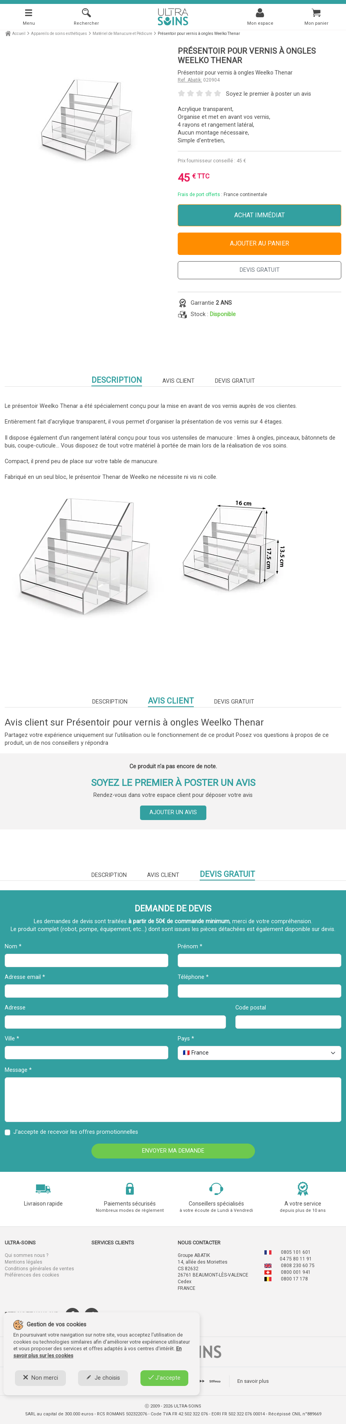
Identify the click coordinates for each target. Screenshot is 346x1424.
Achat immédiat (259, 215)
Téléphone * (193, 977)
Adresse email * (25, 977)
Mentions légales (23, 1262)
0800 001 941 (296, 1272)
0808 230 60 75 (298, 1265)
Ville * (12, 1038)
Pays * (186, 1038)
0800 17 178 (294, 1279)
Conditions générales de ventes (39, 1268)
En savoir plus (253, 1381)
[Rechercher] (86, 16)
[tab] (215, 1381)
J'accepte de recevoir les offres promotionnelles (75, 1132)
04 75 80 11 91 (296, 1259)
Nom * (13, 946)
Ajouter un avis (173, 812)
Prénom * (190, 946)
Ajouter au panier (259, 243)
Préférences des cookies (32, 1275)
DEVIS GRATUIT (260, 270)
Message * (18, 1070)
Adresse (15, 1007)
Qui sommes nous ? (26, 1255)
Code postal (250, 1007)
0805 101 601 (296, 1252)
